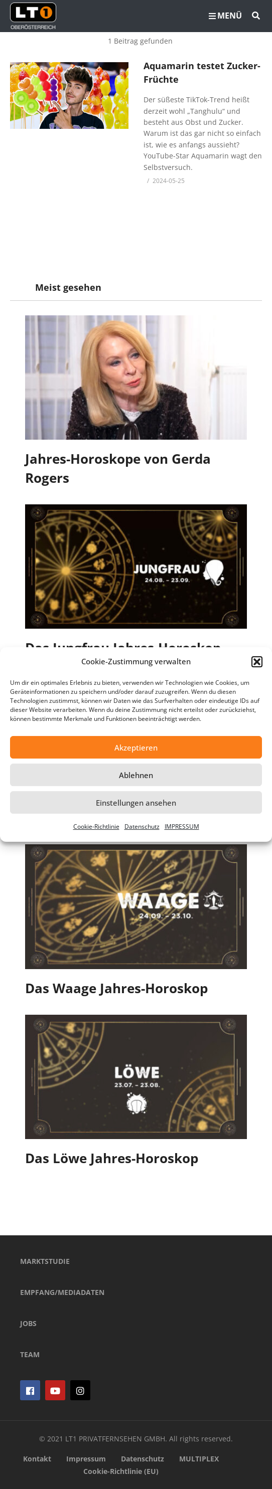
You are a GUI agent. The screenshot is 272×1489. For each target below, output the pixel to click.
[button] (257, 662)
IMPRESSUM (182, 826)
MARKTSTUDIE (45, 1261)
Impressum (86, 1458)
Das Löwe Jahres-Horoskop (111, 1158)
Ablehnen (136, 775)
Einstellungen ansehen (136, 803)
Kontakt (37, 1458)
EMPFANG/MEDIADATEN (62, 1292)
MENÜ (225, 15)
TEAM (30, 1354)
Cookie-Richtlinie (96, 826)
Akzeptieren (136, 747)
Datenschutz (142, 826)
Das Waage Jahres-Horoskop (116, 988)
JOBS (28, 1323)
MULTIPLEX (199, 1458)
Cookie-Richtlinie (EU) (121, 1471)
